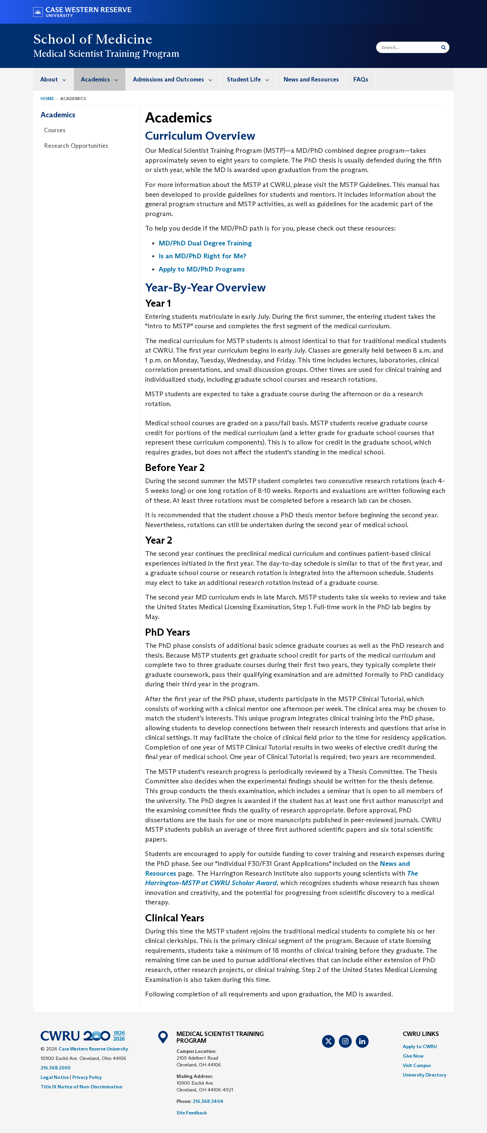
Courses (55, 130)
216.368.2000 (56, 1068)
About (56, 79)
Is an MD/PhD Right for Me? (202, 256)
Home (47, 98)
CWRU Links (421, 1034)
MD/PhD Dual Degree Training (205, 243)
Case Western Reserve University (93, 1049)
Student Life (251, 79)
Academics (103, 79)
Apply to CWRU (420, 1046)
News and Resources (311, 79)
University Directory (424, 1075)
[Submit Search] (443, 47)
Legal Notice (55, 1077)
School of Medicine (92, 38)
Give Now (413, 1056)
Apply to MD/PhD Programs (202, 269)
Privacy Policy (87, 1077)
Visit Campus (417, 1065)
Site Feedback (192, 1113)
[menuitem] (53, 79)
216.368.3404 (208, 1101)
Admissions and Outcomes (176, 79)
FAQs (360, 79)
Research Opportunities (76, 145)
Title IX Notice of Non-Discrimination (81, 1087)
